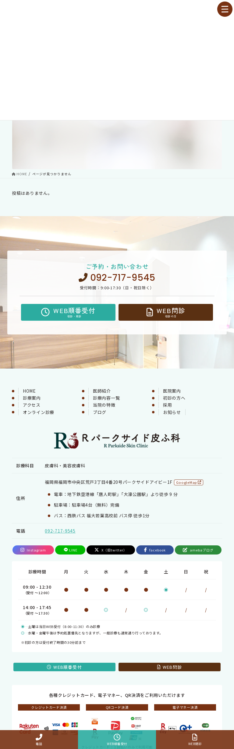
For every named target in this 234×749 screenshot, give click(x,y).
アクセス (32, 405)
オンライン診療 (38, 412)
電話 (39, 740)
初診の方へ (174, 398)
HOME (29, 391)
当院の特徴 (104, 405)
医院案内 (172, 391)
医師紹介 (102, 391)
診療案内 (32, 398)
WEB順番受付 (117, 740)
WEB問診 (195, 740)
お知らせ (172, 412)
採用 (167, 405)
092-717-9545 (117, 277)
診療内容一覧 (106, 398)
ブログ (99, 412)
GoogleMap (188, 482)
